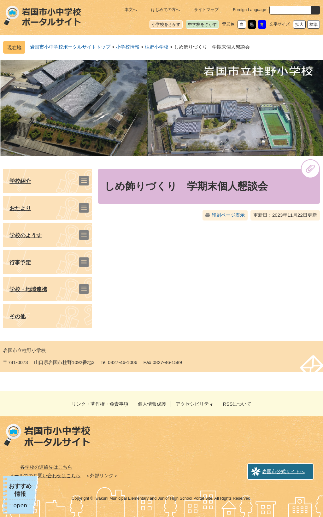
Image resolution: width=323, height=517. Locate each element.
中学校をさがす (202, 24)
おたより (20, 208)
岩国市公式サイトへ (283, 471)
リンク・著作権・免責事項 (100, 404)
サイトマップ (206, 9)
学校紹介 (20, 181)
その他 (17, 317)
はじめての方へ (165, 9)
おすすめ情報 (20, 490)
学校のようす (25, 235)
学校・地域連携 (28, 289)
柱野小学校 (156, 47)
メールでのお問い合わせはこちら (44, 475)
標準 (313, 24)
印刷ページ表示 (228, 215)
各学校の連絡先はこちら (46, 467)
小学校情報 (127, 47)
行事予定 (20, 263)
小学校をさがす (166, 24)
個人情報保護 (152, 404)
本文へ (131, 9)
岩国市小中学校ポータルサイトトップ (70, 47)
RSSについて (237, 404)
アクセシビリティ (195, 404)
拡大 (299, 24)
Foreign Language (249, 9)
